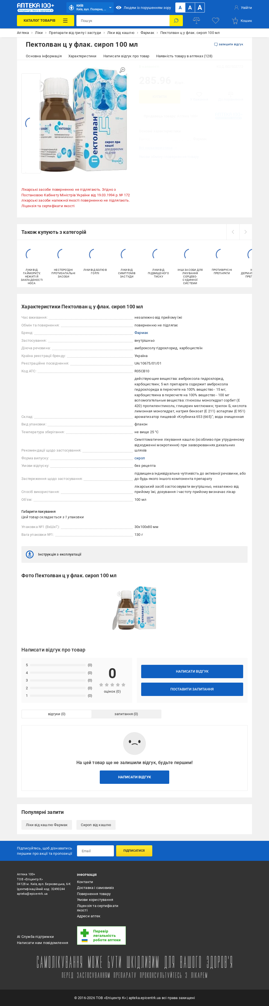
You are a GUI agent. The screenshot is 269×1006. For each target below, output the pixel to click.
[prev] (232, 232)
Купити (160, 97)
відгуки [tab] (54, 714)
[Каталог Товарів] (45, 20)
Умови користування (95, 900)
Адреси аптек (88, 916)
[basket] (241, 20)
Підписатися (134, 851)
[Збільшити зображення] (122, 70)
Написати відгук (192, 671)
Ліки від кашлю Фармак (47, 825)
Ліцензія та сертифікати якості (47, 206)
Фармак (141, 333)
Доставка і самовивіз (95, 888)
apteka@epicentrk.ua (32, 894)
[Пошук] (176, 20)
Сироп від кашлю (96, 825)
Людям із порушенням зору (143, 7)
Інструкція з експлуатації (53, 554)
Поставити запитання (192, 689)
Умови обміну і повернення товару (169, 157)
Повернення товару (94, 894)
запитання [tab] (123, 714)
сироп (139, 458)
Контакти (85, 882)
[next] (245, 232)
